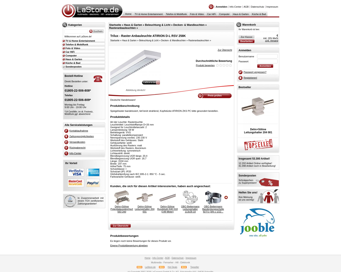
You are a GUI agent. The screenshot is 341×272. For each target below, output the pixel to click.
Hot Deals (172, 267)
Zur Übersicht (225, 50)
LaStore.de (150, 267)
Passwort (243, 61)
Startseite (115, 24)
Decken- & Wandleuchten (189, 24)
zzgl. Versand (271, 41)
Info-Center (235, 6)
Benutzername (246, 56)
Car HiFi (211, 14)
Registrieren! (250, 77)
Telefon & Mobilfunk (176, 14)
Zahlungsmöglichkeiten (81, 136)
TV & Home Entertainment (148, 14)
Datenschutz (257, 6)
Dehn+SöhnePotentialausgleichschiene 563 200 (121, 209)
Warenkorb (249, 24)
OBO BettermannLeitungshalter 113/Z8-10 (190, 209)
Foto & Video (197, 14)
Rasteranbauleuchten (122, 28)
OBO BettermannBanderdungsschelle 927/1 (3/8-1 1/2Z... (213, 209)
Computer (224, 14)
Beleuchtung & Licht (157, 24)
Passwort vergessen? (255, 72)
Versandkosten (77, 142)
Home (128, 14)
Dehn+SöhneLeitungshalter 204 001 (145, 209)
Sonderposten (73, 66)
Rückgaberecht (77, 147)
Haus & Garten (241, 14)
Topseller (194, 267)
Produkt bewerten (205, 65)
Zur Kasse (246, 37)
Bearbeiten (246, 41)
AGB (246, 6)
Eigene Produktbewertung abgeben (129, 245)
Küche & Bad (259, 14)
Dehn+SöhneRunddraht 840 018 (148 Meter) (167, 209)
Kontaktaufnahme (78, 130)
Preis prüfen (215, 95)
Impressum (272, 6)
